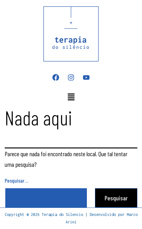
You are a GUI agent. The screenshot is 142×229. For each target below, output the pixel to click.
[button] (71, 97)
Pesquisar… (16, 180)
